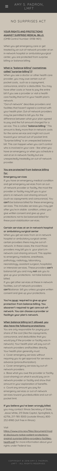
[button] (7, 6)
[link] (29, 6)
